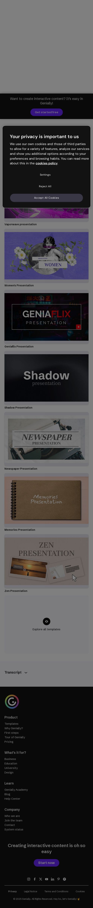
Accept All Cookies (46, 197)
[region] (46, 166)
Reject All (45, 186)
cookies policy (47, 163)
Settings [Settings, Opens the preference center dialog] (45, 174)
